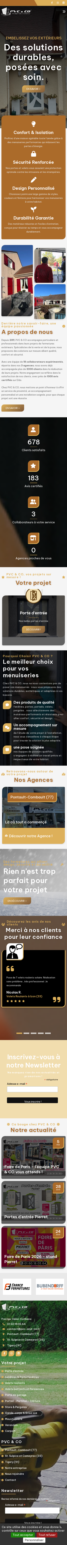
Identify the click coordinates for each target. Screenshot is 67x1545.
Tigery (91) (14, 1345)
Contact (10, 1480)
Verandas (11, 1425)
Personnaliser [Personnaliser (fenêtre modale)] (34, 1540)
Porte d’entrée (14, 1371)
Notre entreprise (16, 1468)
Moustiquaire (13, 1419)
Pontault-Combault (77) (31, 797)
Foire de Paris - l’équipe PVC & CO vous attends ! (31, 1169)
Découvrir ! (33, 629)
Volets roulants (15, 1383)
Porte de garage (15, 1395)
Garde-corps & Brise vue (21, 1413)
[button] (19, 1033)
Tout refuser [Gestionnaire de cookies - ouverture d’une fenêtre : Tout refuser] (47, 1535)
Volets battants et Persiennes (24, 1389)
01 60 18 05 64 (16, 1324)
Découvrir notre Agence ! (31, 836)
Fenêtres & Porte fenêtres (22, 1377)
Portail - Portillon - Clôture (22, 1401)
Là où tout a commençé (26, 822)
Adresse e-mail (17, 1084)
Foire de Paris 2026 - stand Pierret (30, 1259)
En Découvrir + (17, 900)
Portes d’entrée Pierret (26, 1216)
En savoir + (33, 88)
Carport (10, 1431)
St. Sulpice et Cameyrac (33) (25, 1339)
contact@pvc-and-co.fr (23, 1329)
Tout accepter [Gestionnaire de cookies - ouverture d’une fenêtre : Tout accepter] (23, 1535)
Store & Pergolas (16, 1407)
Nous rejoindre (14, 1474)
